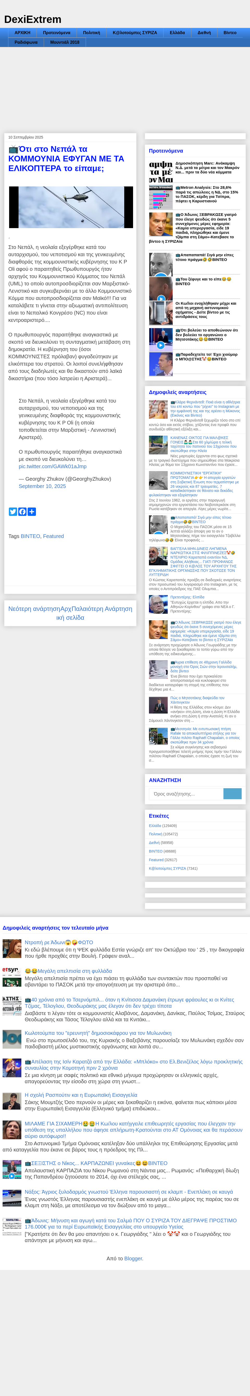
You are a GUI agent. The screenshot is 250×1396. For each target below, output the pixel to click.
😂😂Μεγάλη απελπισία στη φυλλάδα (68, 971)
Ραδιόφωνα (26, 42)
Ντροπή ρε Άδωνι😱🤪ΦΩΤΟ (59, 942)
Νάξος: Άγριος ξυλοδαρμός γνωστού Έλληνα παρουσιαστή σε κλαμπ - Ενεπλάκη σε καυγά (129, 1192)
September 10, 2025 (42, 486)
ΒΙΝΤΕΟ (30, 536)
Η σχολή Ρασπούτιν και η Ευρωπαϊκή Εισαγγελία (81, 1095)
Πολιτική (91, 32)
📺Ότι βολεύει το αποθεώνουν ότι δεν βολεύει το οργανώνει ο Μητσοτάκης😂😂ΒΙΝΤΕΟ (207, 334)
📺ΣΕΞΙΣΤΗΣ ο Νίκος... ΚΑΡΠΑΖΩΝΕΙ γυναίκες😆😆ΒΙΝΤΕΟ (96, 1163)
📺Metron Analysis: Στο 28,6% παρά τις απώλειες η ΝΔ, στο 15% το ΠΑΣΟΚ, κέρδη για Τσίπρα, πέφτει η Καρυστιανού (207, 194)
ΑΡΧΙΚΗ (22, 32)
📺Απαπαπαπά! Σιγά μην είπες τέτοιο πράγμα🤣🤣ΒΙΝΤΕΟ (205, 257)
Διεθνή (204, 32)
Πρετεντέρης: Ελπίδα (187, 597)
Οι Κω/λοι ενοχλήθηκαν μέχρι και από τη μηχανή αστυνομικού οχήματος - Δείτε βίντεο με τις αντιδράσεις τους (206, 310)
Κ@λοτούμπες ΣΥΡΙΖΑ (135, 32)
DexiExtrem (32, 19)
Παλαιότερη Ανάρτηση (102, 608)
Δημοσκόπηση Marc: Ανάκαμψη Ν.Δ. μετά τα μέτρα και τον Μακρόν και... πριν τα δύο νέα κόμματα (207, 167)
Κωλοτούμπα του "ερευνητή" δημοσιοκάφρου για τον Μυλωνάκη (98, 1033)
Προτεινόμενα (56, 32)
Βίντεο (230, 32)
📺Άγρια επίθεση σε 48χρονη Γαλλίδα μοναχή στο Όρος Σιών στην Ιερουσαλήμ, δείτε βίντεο (204, 666)
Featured (53, 536)
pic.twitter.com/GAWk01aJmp (52, 466)
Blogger (133, 1258)
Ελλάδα (177, 32)
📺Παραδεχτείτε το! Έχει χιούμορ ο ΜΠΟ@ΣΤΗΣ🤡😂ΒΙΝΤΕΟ (207, 356)
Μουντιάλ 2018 (64, 42)
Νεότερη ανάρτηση (34, 608)
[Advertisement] (125, 86)
